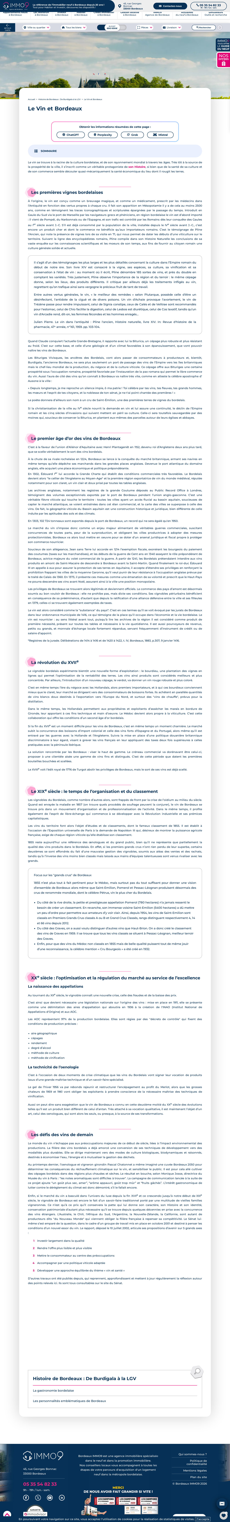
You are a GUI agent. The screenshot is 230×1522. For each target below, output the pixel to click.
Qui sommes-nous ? (193, 1454)
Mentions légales (195, 1470)
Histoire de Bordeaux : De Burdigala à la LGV (59, 99)
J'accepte (202, 1519)
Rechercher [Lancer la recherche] (203, 27)
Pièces (144, 27)
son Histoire (137, 166)
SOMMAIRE (49, 151)
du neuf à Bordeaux (187, 17)
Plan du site (198, 1477)
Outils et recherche (216, 17)
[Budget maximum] (111, 27)
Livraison (172, 27)
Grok (132, 134)
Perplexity (103, 134)
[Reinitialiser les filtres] (220, 27)
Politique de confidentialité (197, 1462)
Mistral (160, 134)
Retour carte (7, 29)
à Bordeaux (41, 17)
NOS (223, 59)
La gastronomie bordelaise (53, 1390)
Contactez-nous (170, 6)
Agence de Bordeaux (157, 17)
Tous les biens (73, 27)
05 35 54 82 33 (40, 1484)
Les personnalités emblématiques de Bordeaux (69, 1401)
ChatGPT (70, 134)
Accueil (31, 99)
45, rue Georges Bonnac (133, 6)
